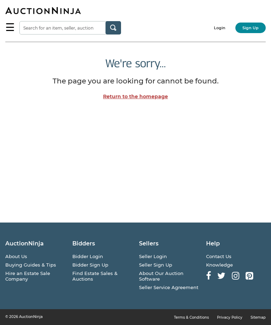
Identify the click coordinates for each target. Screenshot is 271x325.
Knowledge (219, 265)
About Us (16, 256)
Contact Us (218, 256)
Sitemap (258, 317)
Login (219, 27)
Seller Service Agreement (168, 287)
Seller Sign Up (155, 265)
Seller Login (153, 256)
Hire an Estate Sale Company (27, 276)
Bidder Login (87, 256)
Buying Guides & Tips (30, 265)
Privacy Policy (229, 317)
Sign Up (250, 27)
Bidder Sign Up (90, 265)
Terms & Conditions (191, 317)
